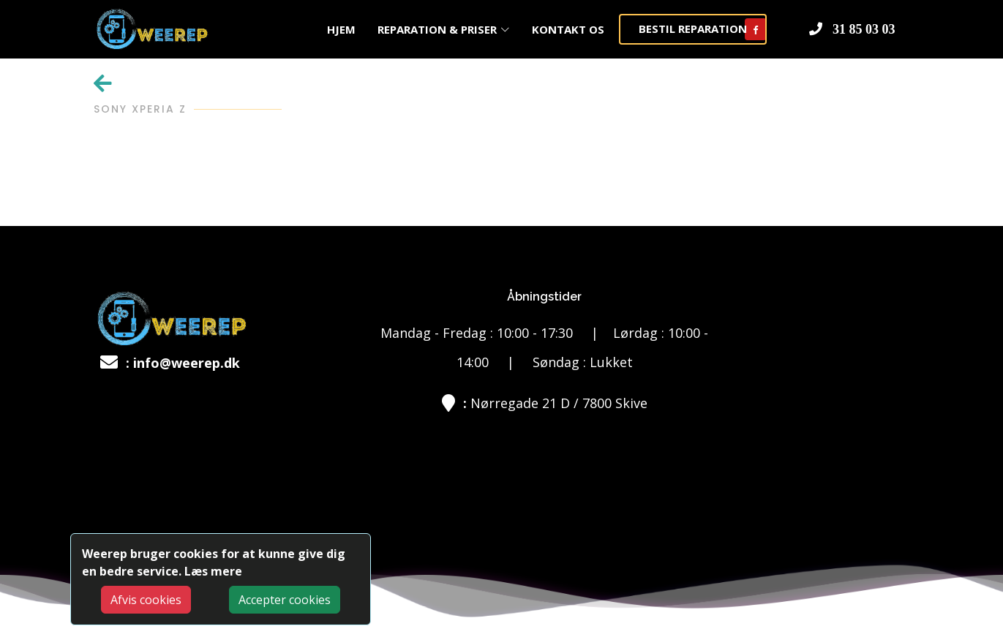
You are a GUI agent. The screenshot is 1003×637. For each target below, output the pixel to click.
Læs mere (213, 571)
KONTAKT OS (568, 29)
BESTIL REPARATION (693, 28)
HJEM (341, 29)
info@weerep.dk (186, 363)
